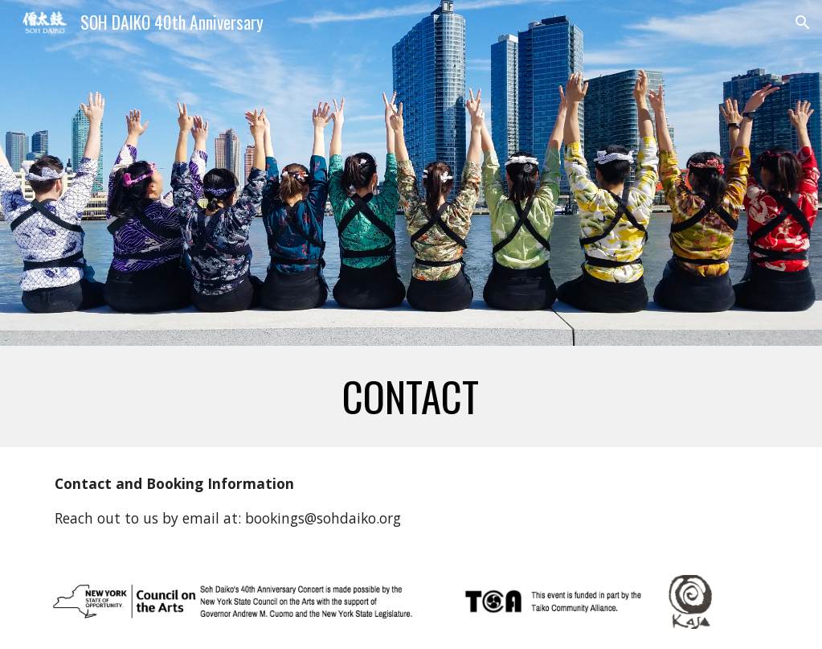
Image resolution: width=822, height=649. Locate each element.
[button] (802, 22)
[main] (411, 396)
